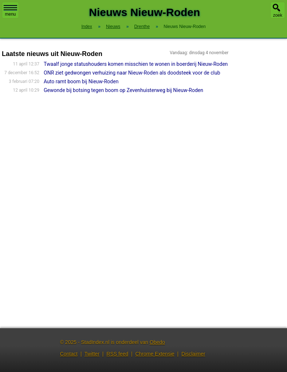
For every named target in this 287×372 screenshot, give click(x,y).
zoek (277, 15)
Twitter (91, 354)
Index (86, 26)
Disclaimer (193, 354)
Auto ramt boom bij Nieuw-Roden (81, 81)
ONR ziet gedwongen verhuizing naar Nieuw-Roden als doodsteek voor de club (132, 73)
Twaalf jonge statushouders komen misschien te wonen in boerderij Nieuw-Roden (136, 64)
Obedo (157, 342)
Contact (69, 354)
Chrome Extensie (154, 354)
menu (10, 11)
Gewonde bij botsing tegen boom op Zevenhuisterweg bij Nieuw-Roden (123, 90)
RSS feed (117, 354)
